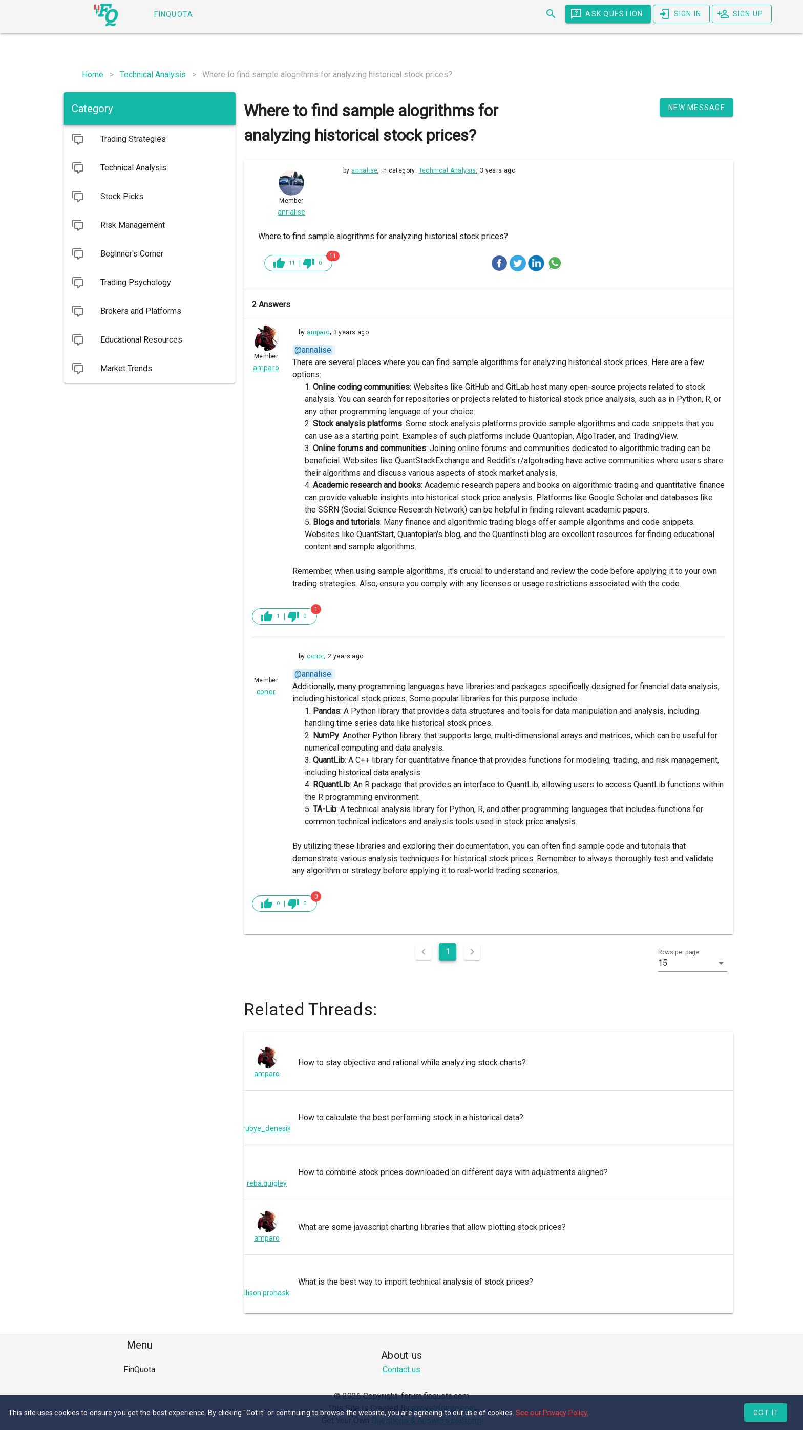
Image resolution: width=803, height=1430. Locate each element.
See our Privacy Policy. (552, 1412)
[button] (692, 963)
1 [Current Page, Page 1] (448, 951)
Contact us (401, 1369)
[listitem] (488, 1063)
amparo (318, 332)
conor (315, 656)
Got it (766, 1412)
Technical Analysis (447, 170)
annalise (364, 170)
